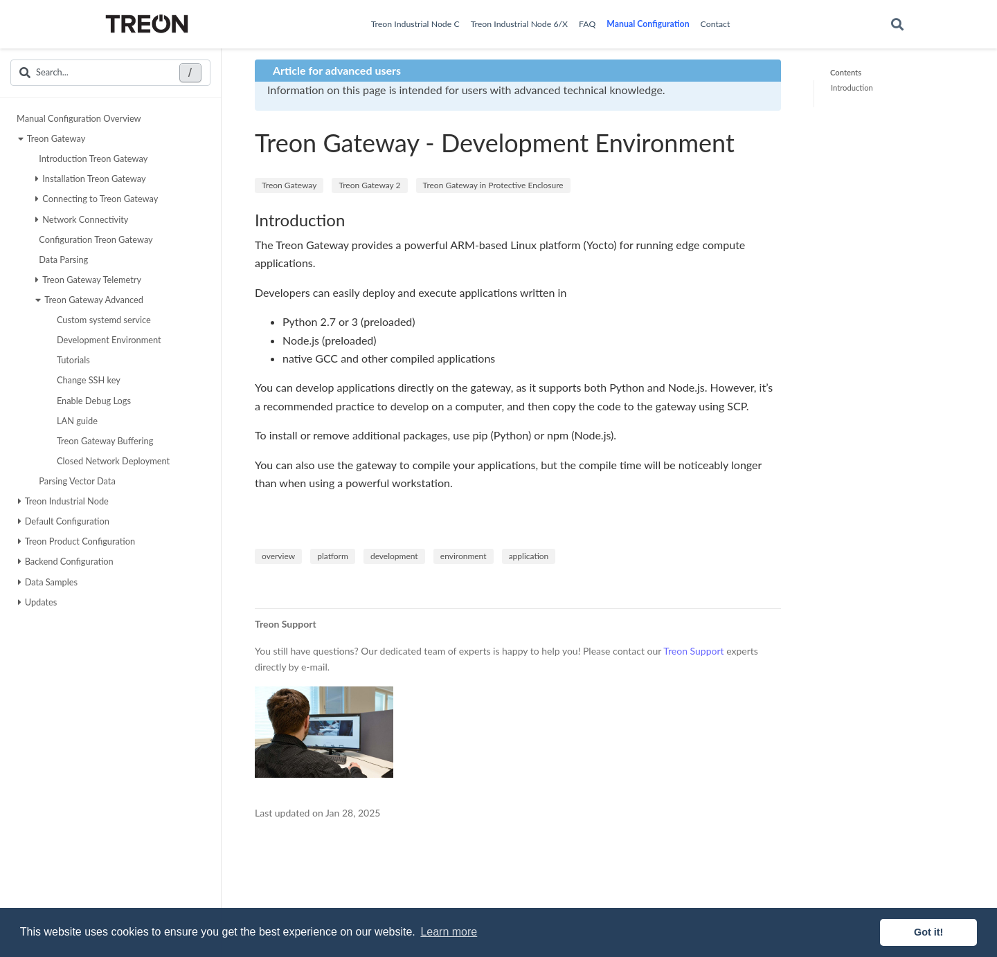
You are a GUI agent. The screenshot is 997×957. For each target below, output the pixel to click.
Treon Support (693, 651)
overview (278, 556)
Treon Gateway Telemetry (88, 279)
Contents (845, 72)
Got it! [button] (928, 932)
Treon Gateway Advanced (89, 299)
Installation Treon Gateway (90, 178)
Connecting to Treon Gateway (96, 198)
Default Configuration (63, 521)
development (394, 556)
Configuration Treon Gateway (94, 239)
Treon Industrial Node (63, 501)
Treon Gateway (52, 138)
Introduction (852, 87)
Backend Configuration (66, 561)
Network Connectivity (81, 219)
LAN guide (75, 420)
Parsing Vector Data (75, 480)
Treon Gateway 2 (369, 185)
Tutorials (71, 359)
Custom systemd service (102, 319)
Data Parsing (61, 259)
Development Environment (107, 339)
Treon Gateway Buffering (103, 440)
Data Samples (48, 581)
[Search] (897, 25)
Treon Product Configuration (77, 541)
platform (332, 556)
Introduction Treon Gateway (91, 158)
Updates (37, 602)
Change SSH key (86, 379)
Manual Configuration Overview (79, 118)
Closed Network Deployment (111, 460)
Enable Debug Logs (92, 400)
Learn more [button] (448, 932)
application (529, 556)
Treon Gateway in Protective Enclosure (493, 185)
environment (463, 556)
